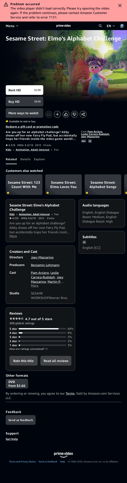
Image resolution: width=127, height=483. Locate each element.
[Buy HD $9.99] (24, 101)
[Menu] (12, 25)
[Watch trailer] (48, 114)
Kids (8, 149)
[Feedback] (21, 421)
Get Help (12, 440)
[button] (28, 350)
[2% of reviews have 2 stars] (40, 342)
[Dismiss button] (120, 5)
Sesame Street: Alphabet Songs (103, 184)
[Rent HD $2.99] (24, 90)
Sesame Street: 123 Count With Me (24, 184)
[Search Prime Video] (100, 25)
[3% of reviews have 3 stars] (40, 338)
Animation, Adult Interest (32, 149)
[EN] (111, 25)
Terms (70, 394)
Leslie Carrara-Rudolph (95, 134)
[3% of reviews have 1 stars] (40, 346)
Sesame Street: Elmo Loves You (63, 184)
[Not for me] (74, 114)
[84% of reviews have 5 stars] (40, 330)
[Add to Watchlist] (57, 114)
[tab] (11, 159)
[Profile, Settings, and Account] (122, 25)
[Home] (63, 25)
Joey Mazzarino (90, 136)
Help (62, 462)
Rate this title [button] (23, 362)
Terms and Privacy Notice (22, 462)
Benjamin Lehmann (45, 265)
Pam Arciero (94, 131)
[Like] (65, 114)
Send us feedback (48, 462)
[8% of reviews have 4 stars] (40, 334)
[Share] (83, 114)
